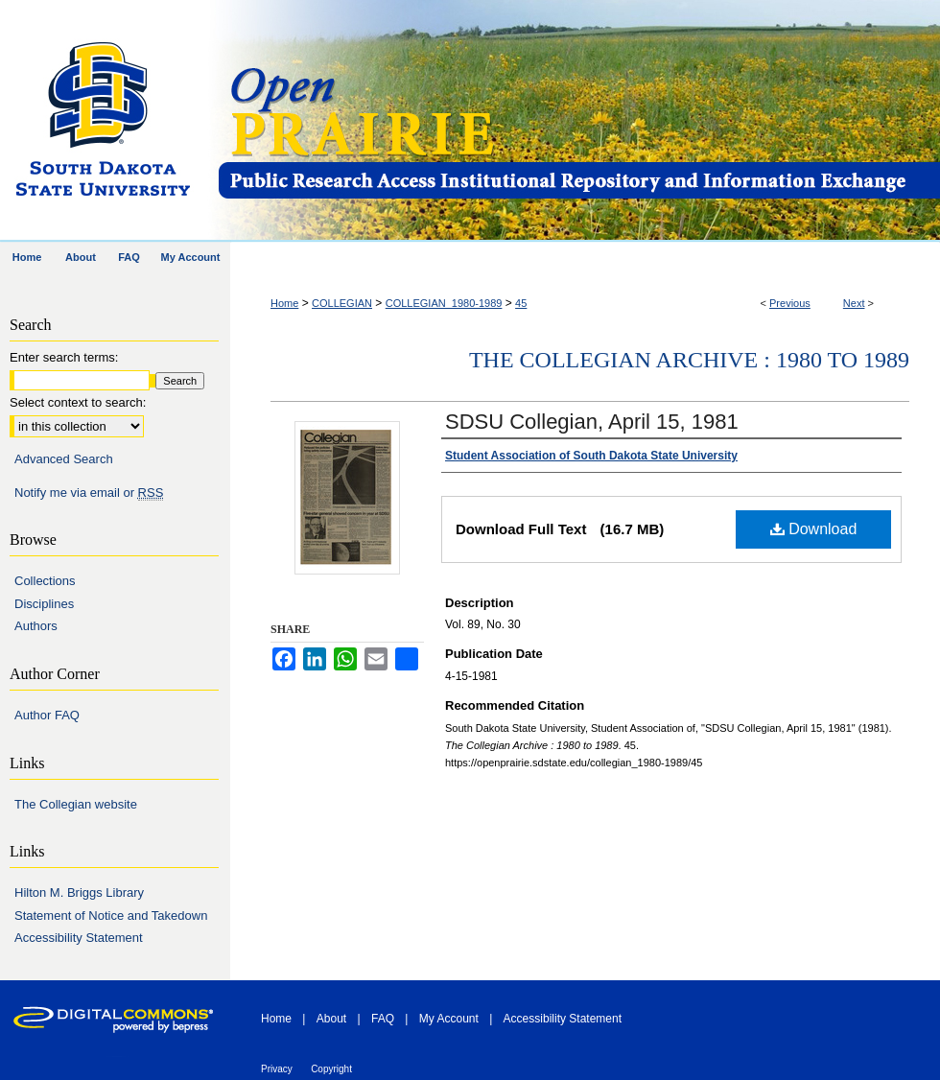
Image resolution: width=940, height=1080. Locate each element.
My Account (449, 1018)
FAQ (382, 1018)
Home (284, 303)
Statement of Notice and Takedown (110, 915)
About (331, 1018)
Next (854, 303)
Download (814, 529)
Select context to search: (78, 402)
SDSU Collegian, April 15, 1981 (592, 422)
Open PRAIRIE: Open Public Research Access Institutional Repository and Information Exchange (578, 121)
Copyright (331, 1069)
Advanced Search (63, 459)
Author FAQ (47, 715)
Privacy (277, 1069)
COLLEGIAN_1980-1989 (444, 303)
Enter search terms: (64, 357)
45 (521, 303)
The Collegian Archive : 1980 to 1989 (689, 359)
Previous (790, 303)
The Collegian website (75, 804)
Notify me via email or (88, 493)
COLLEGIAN (342, 303)
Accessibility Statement (78, 937)
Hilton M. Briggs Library (79, 892)
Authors (36, 626)
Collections (45, 581)
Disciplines (44, 604)
